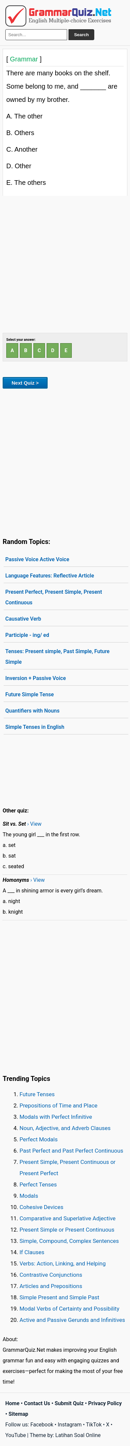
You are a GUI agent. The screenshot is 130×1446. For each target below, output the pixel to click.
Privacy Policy (105, 1403)
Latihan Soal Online (78, 1435)
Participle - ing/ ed (27, 635)
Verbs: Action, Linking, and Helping (63, 1263)
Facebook (41, 1424)
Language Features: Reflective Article (49, 575)
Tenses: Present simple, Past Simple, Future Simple (57, 656)
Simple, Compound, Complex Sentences (69, 1241)
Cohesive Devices (42, 1207)
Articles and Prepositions (51, 1286)
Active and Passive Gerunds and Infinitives (72, 1320)
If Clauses (32, 1252)
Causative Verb (23, 619)
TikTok (94, 1424)
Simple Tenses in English (34, 727)
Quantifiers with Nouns (32, 711)
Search (81, 34)
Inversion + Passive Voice (35, 678)
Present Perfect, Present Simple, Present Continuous (53, 597)
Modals (29, 1195)
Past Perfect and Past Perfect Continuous (71, 1150)
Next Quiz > (25, 383)
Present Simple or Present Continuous (67, 1229)
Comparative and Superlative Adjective (67, 1218)
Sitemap (18, 1414)
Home (12, 1403)
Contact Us (37, 1403)
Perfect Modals (39, 1139)
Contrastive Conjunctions (51, 1274)
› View (34, 824)
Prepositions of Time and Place (59, 1105)
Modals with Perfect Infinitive (56, 1116)
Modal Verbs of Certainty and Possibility (69, 1308)
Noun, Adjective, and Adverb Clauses (65, 1128)
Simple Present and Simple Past (59, 1297)
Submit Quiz (69, 1403)
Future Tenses (37, 1094)
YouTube (15, 1435)
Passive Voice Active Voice (37, 559)
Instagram (69, 1424)
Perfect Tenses (38, 1184)
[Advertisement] (65, 264)
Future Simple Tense (29, 694)
